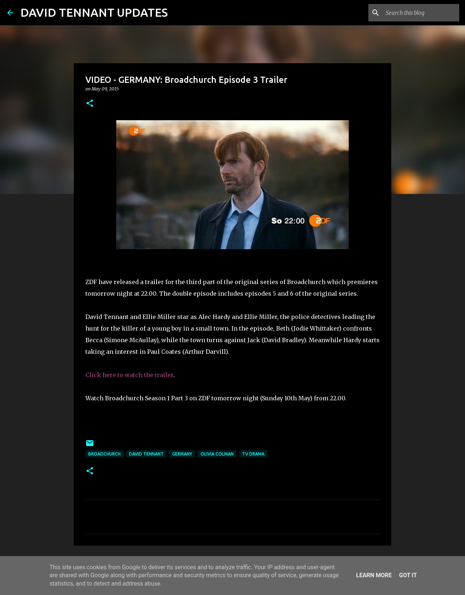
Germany (182, 454)
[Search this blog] (421, 12)
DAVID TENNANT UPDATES (94, 12)
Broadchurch (104, 454)
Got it (408, 575)
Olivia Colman (217, 454)
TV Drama (253, 454)
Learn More (374, 575)
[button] (89, 104)
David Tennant (146, 454)
